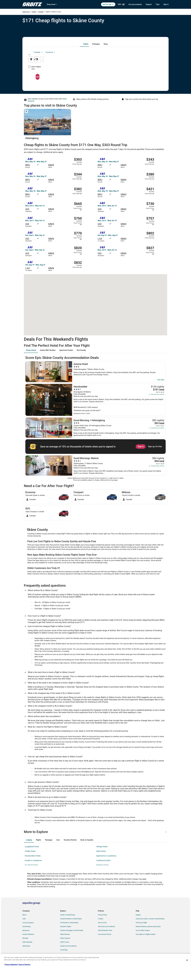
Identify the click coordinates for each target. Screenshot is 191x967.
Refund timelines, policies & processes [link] (148, 926)
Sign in (166, 4)
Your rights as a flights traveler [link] (145, 934)
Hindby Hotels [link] (30, 851)
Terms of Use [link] (102, 922)
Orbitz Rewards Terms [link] (105, 930)
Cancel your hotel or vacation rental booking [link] (150, 919)
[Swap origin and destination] (73, 59)
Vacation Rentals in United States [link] (71, 919)
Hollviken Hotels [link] (102, 865)
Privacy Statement (11, 964)
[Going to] (95, 59)
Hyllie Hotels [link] (101, 851)
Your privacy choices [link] (104, 934)
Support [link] (138, 915)
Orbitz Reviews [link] (65, 934)
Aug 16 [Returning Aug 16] (150, 60)
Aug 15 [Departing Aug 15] (127, 60)
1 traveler (142, 52)
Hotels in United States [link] (67, 915)
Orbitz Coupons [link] (65, 938)
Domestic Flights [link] (65, 926)
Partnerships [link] (26, 926)
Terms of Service (24, 964)
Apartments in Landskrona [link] (106, 856)
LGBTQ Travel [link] (64, 942)
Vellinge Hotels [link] (102, 847)
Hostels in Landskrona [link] (33, 860)
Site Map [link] (25, 938)
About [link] (24, 915)
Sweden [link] (40, 12)
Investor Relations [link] (28, 934)
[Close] (187, 960)
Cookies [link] (100, 919)
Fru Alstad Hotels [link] (31, 865)
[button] (95, 831)
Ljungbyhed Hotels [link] (32, 847)
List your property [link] (28, 922)
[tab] (85, 44)
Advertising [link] (26, 946)
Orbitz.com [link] (26, 12)
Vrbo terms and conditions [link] (106, 926)
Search (95, 74)
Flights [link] (34, 12)
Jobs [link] (24, 919)
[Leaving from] (50, 59)
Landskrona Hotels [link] (103, 860)
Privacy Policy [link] (102, 915)
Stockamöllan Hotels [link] (33, 856)
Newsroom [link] (25, 930)
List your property (135, 4)
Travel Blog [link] (63, 950)
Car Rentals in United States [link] (69, 922)
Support (149, 4)
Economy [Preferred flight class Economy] (155, 52)
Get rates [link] (160, 380)
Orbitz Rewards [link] (27, 942)
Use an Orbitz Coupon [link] (143, 930)
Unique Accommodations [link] (68, 946)
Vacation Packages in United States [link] (71, 930)
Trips (158, 4)
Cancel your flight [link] (141, 922)
